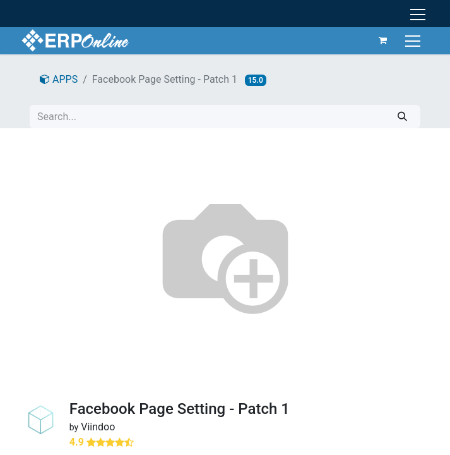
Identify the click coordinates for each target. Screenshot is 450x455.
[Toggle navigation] (414, 40)
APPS (59, 79)
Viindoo (98, 427)
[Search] (402, 116)
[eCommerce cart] (383, 40)
